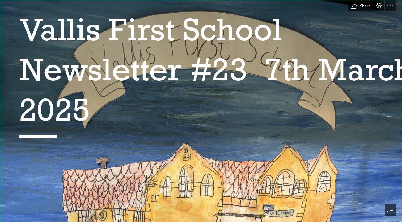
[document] (201, 111)
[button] (360, 5)
